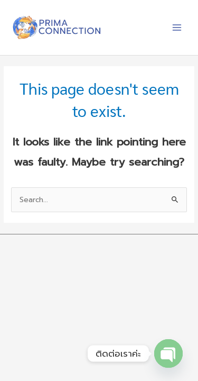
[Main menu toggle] (177, 28)
